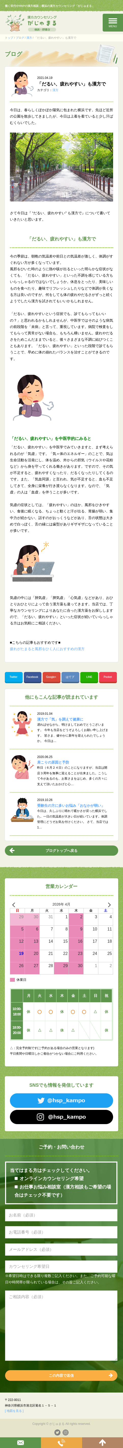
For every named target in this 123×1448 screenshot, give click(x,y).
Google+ (51, 676)
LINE (89, 676)
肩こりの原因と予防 (53, 762)
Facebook (32, 676)
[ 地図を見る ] (14, 1411)
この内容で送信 (61, 1375)
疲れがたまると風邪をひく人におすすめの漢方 (47, 649)
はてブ (70, 676)
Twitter (13, 676)
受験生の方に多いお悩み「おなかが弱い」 (71, 806)
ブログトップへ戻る (61, 851)
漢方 (29, 37)
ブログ (20, 37)
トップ (9, 37)
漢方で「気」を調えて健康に (60, 719)
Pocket (108, 676)
